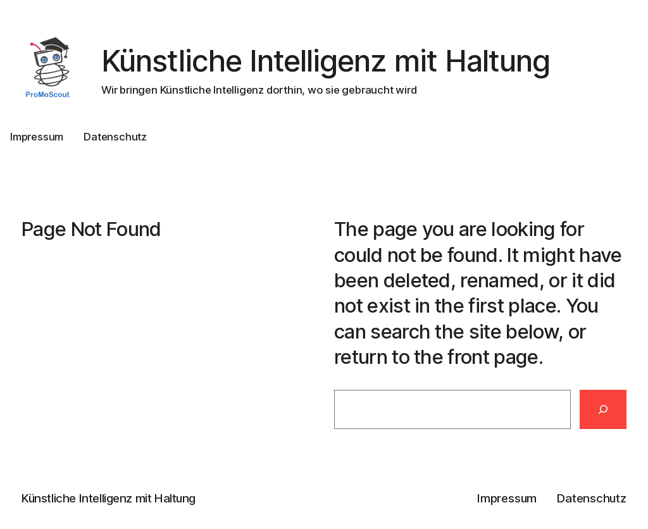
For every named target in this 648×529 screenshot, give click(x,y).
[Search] (603, 409)
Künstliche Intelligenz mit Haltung (325, 60)
